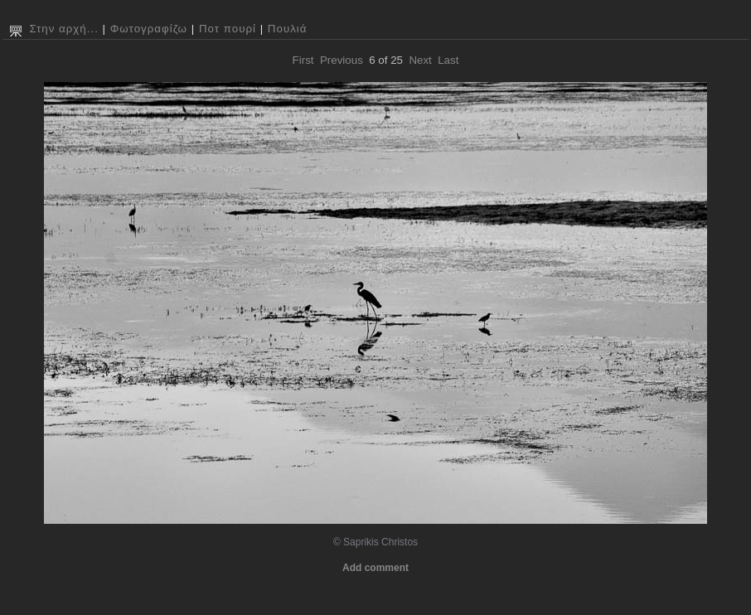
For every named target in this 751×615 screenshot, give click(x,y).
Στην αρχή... (63, 28)
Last (448, 60)
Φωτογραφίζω (148, 28)
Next (420, 60)
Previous (341, 60)
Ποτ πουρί (227, 28)
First (303, 60)
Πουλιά (288, 28)
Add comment (375, 568)
